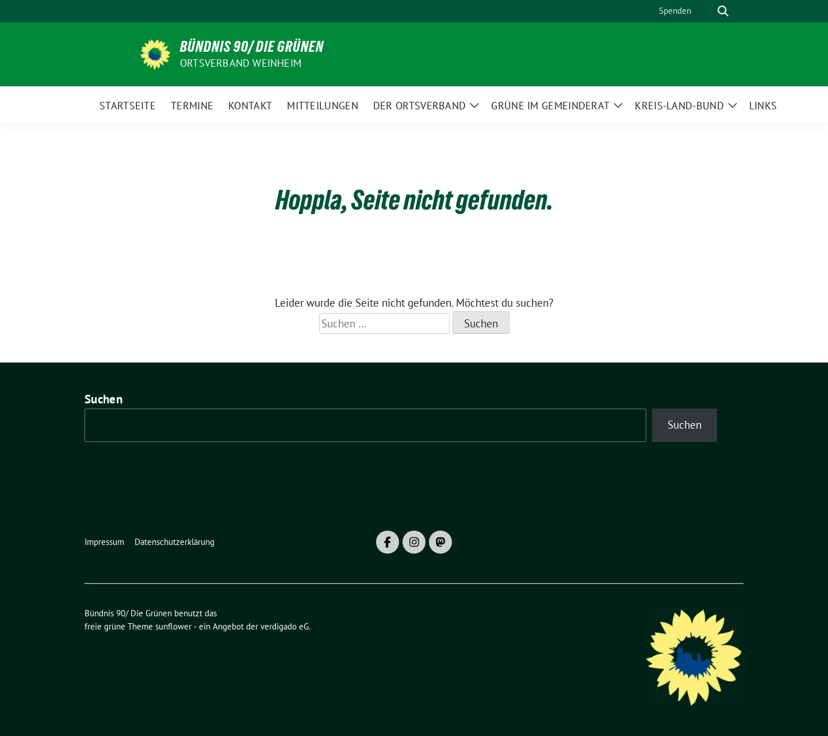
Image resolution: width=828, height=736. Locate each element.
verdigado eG (284, 626)
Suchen (103, 399)
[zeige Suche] (723, 11)
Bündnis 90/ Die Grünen (252, 46)
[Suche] (707, 11)
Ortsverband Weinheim (240, 63)
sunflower (173, 626)
